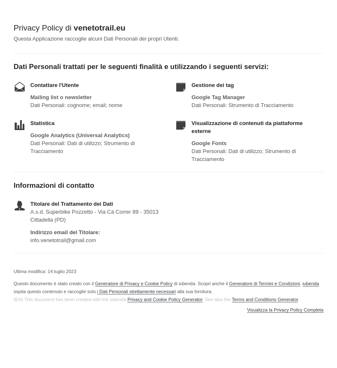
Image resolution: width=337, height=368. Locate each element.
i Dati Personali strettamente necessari (136, 291)
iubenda (311, 283)
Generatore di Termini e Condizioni (264, 283)
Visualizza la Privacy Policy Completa (285, 310)
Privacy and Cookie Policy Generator (164, 299)
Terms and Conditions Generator (265, 299)
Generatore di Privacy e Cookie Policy (133, 283)
